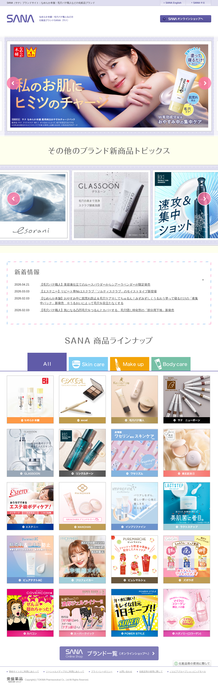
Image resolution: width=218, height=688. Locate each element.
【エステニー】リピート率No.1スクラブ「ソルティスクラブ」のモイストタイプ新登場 (98, 291)
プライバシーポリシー (101, 671)
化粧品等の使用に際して (151, 671)
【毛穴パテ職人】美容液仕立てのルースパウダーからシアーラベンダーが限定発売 (95, 284)
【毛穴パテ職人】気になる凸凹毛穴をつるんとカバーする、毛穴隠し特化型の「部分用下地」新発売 (107, 310)
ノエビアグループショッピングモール (188, 671)
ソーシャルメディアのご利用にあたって (65, 671)
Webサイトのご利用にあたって (24, 671)
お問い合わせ (125, 671)
